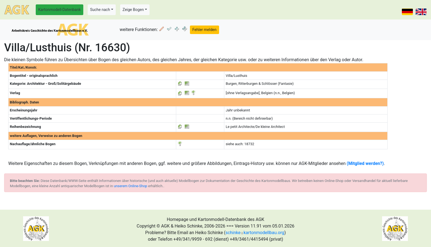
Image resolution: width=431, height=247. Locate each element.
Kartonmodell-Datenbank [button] (59, 9)
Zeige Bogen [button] (133, 9)
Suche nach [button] (100, 9)
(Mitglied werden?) (365, 163)
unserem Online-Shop (130, 186)
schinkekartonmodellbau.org (254, 232)
